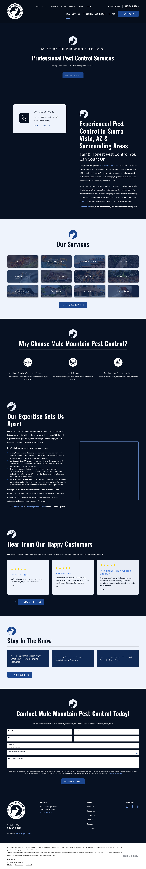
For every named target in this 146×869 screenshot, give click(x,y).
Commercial (91, 815)
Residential (91, 811)
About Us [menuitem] (76, 14)
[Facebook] (132, 806)
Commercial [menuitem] (100, 14)
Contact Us (91, 828)
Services (90, 820)
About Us (90, 807)
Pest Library (42, 6)
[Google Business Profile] (127, 806)
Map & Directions (46, 812)
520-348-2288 (131, 6)
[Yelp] (137, 806)
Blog (81, 6)
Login (89, 6)
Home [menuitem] (68, 14)
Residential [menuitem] (88, 14)
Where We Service (58, 6)
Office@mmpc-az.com (23, 833)
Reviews (72, 6)
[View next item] (14, 602)
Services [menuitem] (111, 14)
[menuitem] (9, 865)
